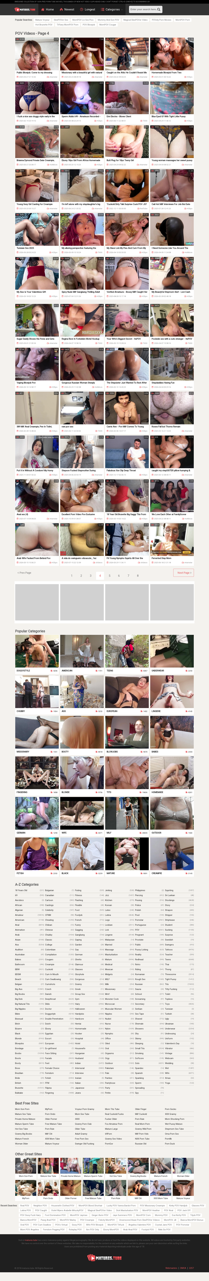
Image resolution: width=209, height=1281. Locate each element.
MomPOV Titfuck (116, 1224)
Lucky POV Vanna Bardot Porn (121, 1205)
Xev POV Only (92, 1229)
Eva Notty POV (179, 1215)
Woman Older (21, 1143)
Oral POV (24, 1224)
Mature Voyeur (42, 20)
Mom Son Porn (22, 1109)
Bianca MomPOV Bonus (192, 1220)
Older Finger (140, 1109)
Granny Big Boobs (23, 1134)
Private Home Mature (25, 1119)
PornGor (109, 1143)
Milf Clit (48, 1134)
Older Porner (51, 1119)
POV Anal (168, 1210)
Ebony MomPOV (111, 1229)
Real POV (24, 1205)
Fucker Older (111, 1119)
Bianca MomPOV (28, 1220)
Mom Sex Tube (82, 1114)
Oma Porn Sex (172, 1134)
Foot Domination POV (55, 1215)
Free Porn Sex (81, 1138)
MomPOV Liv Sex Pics (82, 20)
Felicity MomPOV (107, 1220)
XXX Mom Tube (52, 1138)
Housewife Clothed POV (62, 1205)
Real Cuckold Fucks (114, 1114)
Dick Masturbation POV (127, 1210)
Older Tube (80, 1129)
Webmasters (171, 1268)
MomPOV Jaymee (78, 1215)
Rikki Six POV (164, 1229)
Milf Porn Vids (141, 1134)
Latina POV (25, 1210)
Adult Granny (81, 1134)
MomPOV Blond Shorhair (90, 1205)
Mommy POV (161, 1215)
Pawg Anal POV (48, 1220)
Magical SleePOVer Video (136, 20)
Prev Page (25, 572)
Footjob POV (148, 1229)
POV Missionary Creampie (152, 1205)
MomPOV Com (143, 1215)
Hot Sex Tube (21, 1129)
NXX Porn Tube (142, 1138)
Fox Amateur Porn (113, 1124)
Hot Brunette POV (43, 24)
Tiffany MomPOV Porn (67, 24)
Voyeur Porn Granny (84, 1109)
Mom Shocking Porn (174, 1119)
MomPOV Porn (183, 20)
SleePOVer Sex (61, 20)
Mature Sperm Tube (24, 1124)
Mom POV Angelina (29, 1229)
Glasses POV (198, 1205)
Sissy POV (77, 1224)
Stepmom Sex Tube (174, 1129)
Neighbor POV (40, 1205)
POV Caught (41, 1210)
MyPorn (48, 1109)
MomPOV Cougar (107, 24)
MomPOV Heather (151, 1210)
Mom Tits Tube (112, 1109)
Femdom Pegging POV (54, 1229)
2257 (191, 1268)
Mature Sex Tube (23, 1114)
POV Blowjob (89, 24)
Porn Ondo (50, 1114)
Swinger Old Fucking (84, 1143)
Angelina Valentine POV (139, 1224)
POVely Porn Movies (161, 20)
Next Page (184, 572)
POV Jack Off (184, 1210)
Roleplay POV (75, 1229)
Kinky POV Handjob (178, 1205)
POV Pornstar (182, 1224)
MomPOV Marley (68, 1220)
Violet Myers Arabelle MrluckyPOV (67, 1210)
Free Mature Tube (53, 1124)
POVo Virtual (61, 1224)
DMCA (183, 1268)
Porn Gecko (170, 1109)
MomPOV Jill (170, 1220)
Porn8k (168, 1138)
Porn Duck (170, 1143)
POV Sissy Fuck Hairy (30, 1215)
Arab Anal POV (130, 1229)
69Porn (108, 1134)
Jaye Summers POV (122, 1215)
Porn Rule (49, 1129)
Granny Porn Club (83, 1124)
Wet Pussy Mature (173, 1124)
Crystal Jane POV (163, 1224)
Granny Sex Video (113, 1138)
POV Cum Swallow (42, 1224)
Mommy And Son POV (108, 20)
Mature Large (111, 1129)
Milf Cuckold (141, 1114)
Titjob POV (195, 1215)
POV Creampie (87, 1220)
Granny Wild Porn (143, 1129)
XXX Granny (170, 1114)
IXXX (77, 1119)
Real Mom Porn (142, 1124)
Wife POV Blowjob (94, 1224)
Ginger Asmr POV (100, 1215)
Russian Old (140, 1143)
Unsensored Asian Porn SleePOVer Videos (139, 1220)
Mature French (22, 1138)
